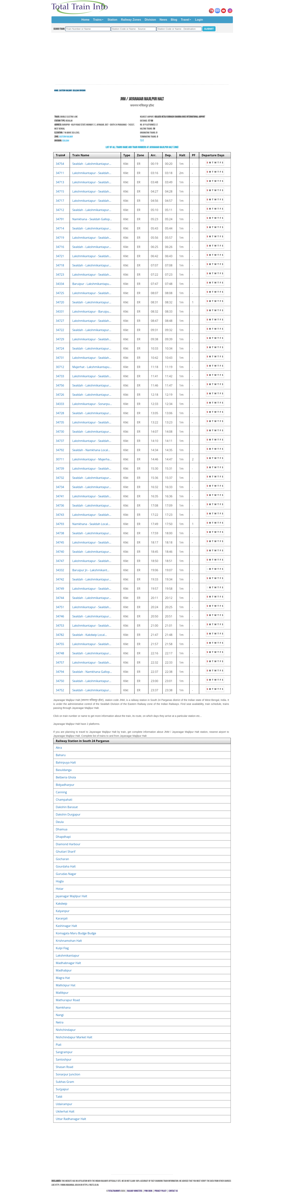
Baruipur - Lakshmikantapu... (91, 284)
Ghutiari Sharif (65, 852)
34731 (60, 358)
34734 (60, 487)
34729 (60, 339)
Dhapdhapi (63, 837)
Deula (60, 822)
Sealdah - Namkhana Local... (91, 450)
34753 (60, 626)
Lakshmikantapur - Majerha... (92, 459)
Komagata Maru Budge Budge (76, 933)
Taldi (59, 1097)
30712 (60, 367)
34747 (60, 561)
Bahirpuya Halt (66, 762)
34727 (60, 321)
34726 (60, 395)
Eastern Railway (65, 90)
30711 (60, 459)
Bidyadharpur (65, 785)
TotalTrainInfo (114, 1190)
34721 (60, 256)
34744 (60, 598)
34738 (60, 533)
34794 (60, 672)
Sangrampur (64, 1052)
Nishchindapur (66, 1030)
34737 (60, 441)
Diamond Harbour (68, 844)
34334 (60, 284)
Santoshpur (63, 1059)
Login (199, 19)
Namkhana (63, 1007)
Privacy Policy (160, 1190)
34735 (60, 422)
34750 (60, 681)
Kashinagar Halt (66, 926)
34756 (60, 385)
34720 (60, 302)
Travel (185, 19)
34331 (60, 311)
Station (112, 19)
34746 (60, 616)
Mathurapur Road (68, 1000)
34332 (60, 570)
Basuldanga (64, 770)
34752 (60, 690)
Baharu (61, 755)
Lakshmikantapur (67, 956)
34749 (60, 589)
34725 (60, 293)
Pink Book (148, 1190)
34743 (60, 515)
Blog (174, 19)
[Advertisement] (142, 58)
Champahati (64, 800)
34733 (60, 376)
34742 (60, 579)
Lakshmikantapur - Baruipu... (91, 311)
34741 (60, 496)
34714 (60, 228)
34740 (60, 552)
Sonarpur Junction (68, 1074)
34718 (60, 265)
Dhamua (61, 829)
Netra (59, 1022)
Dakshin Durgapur (68, 814)
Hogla (60, 881)
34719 (60, 238)
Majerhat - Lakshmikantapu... (92, 367)
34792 (60, 450)
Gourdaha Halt (66, 866)
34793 (60, 524)
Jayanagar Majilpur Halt (71, 896)
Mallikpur (62, 993)
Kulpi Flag (62, 948)
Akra (59, 748)
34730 (60, 432)
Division (150, 19)
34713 (60, 182)
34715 (60, 191)
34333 (60, 404)
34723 (60, 275)
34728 (60, 413)
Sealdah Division (79, 90)
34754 (60, 164)
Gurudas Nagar (66, 874)
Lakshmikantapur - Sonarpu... (92, 404)
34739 (60, 469)
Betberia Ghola (66, 777)
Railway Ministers (134, 1190)
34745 (60, 542)
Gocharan (62, 859)
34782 (60, 635)
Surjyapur (62, 1089)
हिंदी (142, 140)
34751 (60, 607)
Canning (61, 792)
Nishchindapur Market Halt (74, 1037)
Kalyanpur (63, 911)
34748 (60, 653)
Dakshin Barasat (67, 807)
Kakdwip (61, 904)
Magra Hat (63, 978)
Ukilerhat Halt (65, 1111)
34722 (60, 330)
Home (85, 19)
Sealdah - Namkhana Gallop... (92, 672)
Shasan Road (64, 1067)
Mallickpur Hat (65, 985)
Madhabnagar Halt (68, 963)
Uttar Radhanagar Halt (71, 1119)
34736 (60, 505)
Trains (97, 19)
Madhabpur (64, 970)
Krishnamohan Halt (69, 941)
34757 (60, 662)
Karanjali (62, 918)
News (163, 19)
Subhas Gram (65, 1082)
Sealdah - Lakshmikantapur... (91, 164)
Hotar (60, 889)
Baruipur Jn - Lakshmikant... (90, 570)
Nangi (60, 1015)
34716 (60, 247)
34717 (60, 201)
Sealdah (65, 140)
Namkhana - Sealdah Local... (91, 524)
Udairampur (64, 1104)
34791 (60, 219)
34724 (60, 348)
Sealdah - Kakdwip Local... (89, 635)
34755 (60, 644)
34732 (60, 478)
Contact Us (173, 1190)
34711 (60, 173)
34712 (60, 210)
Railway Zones (131, 19)
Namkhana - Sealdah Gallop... (92, 219)
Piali (58, 1045)
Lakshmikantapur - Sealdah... (91, 173)
